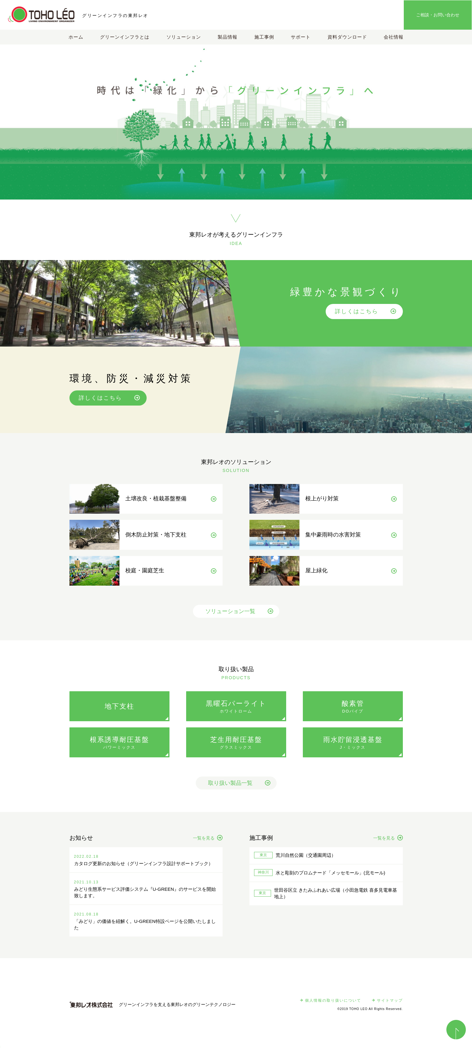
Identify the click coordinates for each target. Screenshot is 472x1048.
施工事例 (264, 37)
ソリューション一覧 (239, 615)
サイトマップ (387, 1004)
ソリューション (183, 37)
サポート (301, 37)
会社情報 (393, 37)
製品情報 (227, 37)
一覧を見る (208, 841)
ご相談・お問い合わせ (437, 14)
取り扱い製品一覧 (239, 786)
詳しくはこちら (366, 311)
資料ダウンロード (347, 37)
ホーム (76, 37)
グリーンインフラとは (124, 37)
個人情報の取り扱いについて (330, 1004)
